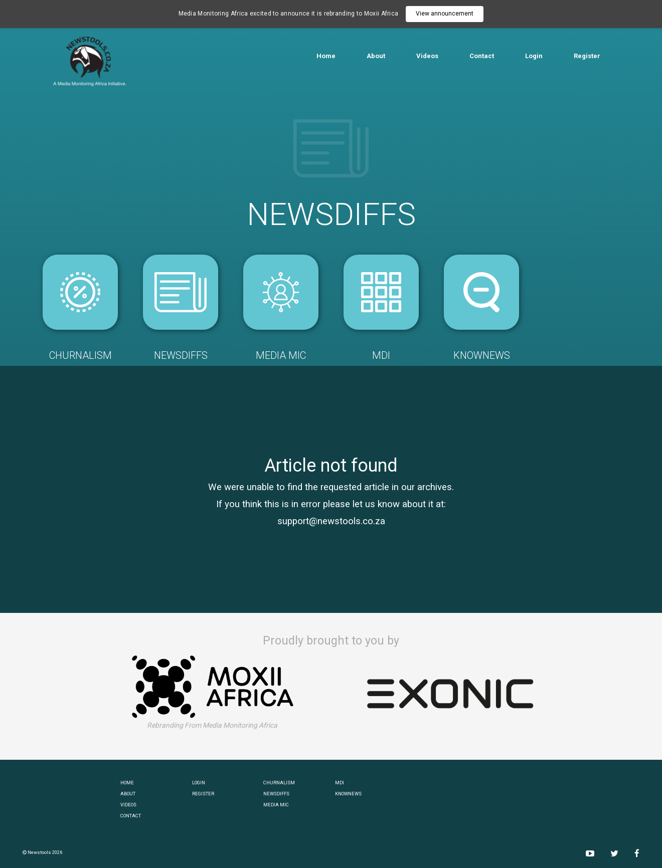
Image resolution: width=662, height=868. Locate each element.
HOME (127, 782)
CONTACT (130, 815)
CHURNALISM (279, 782)
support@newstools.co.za (331, 521)
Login (534, 56)
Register (587, 56)
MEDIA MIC (276, 804)
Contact (481, 56)
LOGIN (198, 782)
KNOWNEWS (348, 793)
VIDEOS (128, 804)
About (376, 56)
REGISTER (203, 793)
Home (326, 56)
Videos (427, 56)
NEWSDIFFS (276, 793)
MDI (339, 782)
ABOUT (127, 793)
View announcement (444, 13)
